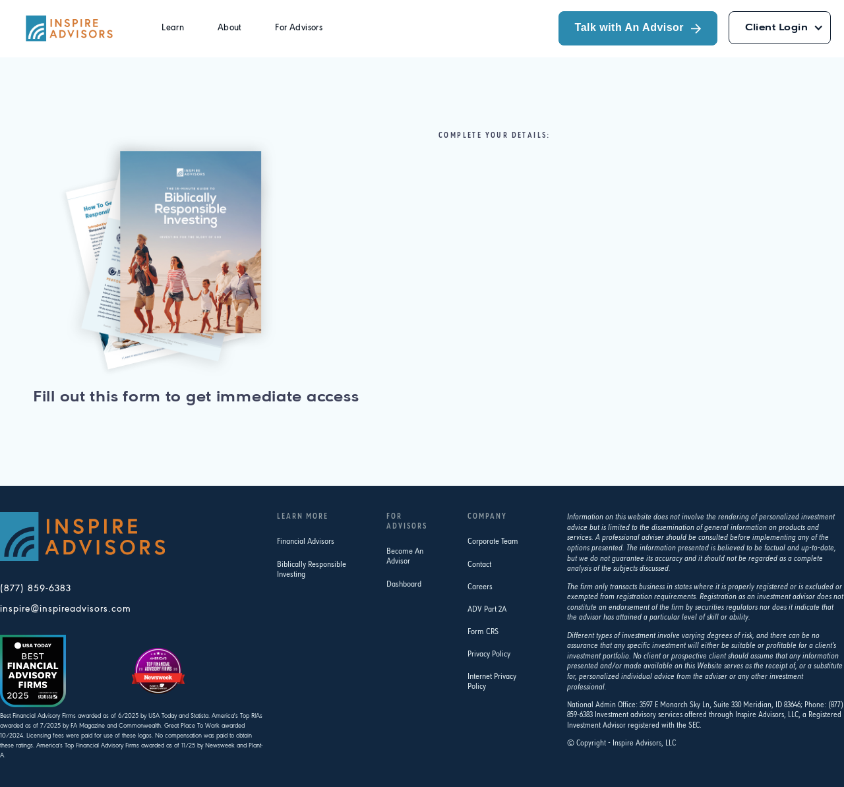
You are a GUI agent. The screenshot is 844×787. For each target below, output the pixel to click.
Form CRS (482, 632)
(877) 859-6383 (35, 589)
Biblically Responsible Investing (311, 569)
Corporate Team (492, 541)
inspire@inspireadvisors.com (65, 609)
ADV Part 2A (486, 609)
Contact (479, 564)
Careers (480, 587)
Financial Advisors (305, 541)
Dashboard (403, 584)
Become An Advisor (404, 556)
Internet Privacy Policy (491, 681)
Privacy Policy (488, 654)
